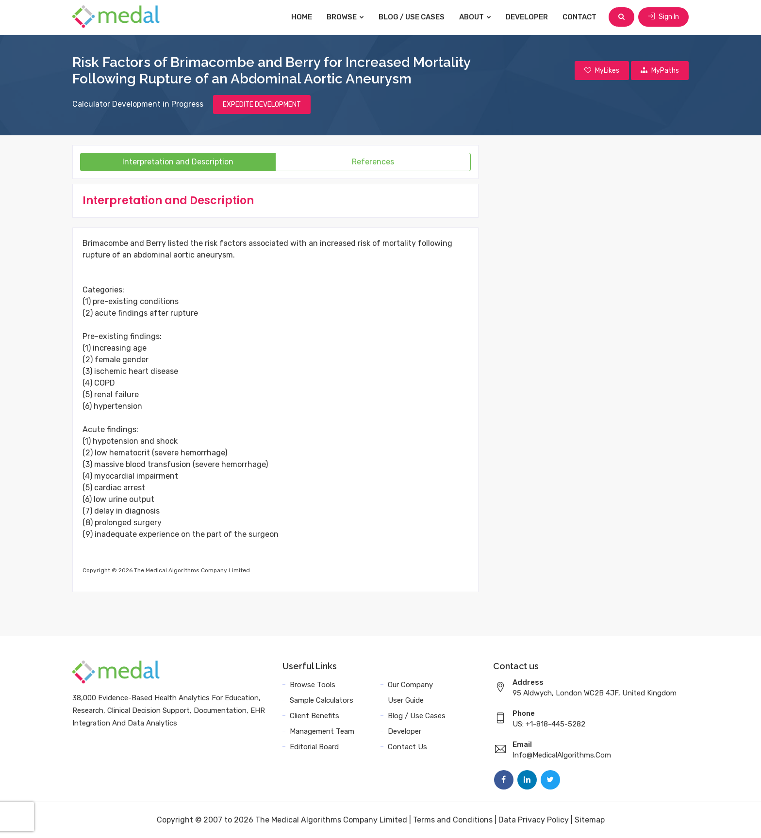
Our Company (410, 684)
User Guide (406, 700)
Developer (527, 17)
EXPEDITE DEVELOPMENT (262, 104)
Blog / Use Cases (412, 17)
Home (301, 17)
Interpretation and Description (177, 161)
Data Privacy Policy (533, 819)
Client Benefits (314, 715)
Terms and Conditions (453, 819)
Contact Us (407, 746)
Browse (345, 17)
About (475, 17)
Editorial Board (314, 746)
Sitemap (590, 819)
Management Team (322, 731)
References (373, 161)
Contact (579, 17)
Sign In (663, 17)
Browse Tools (312, 684)
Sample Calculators (321, 700)
